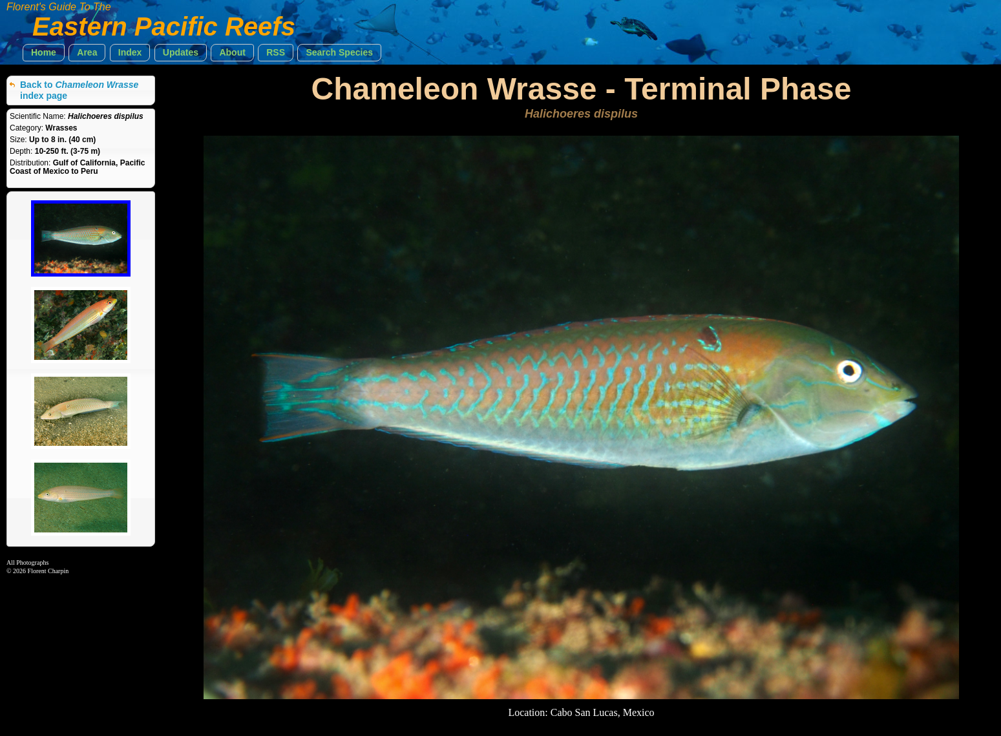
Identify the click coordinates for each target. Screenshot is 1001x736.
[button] (44, 52)
